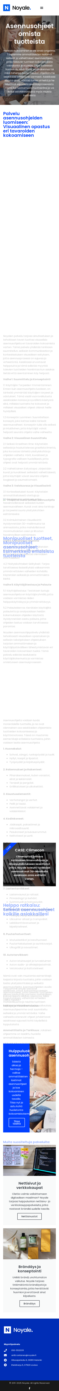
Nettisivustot (29, 1216)
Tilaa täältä (17, 1122)
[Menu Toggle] (41, 7)
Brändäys (30, 1303)
